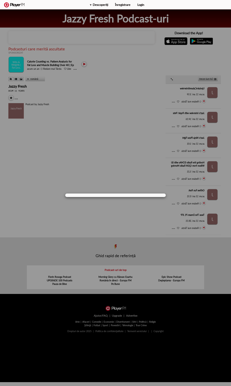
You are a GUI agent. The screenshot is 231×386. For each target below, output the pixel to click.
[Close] (159, 195)
